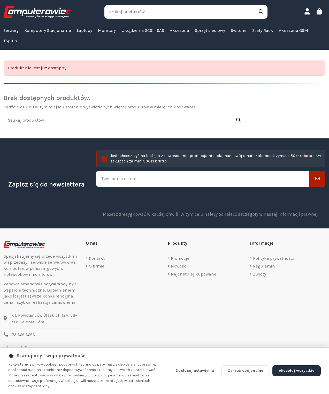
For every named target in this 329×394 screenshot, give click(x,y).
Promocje (180, 258)
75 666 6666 (23, 334)
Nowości (179, 266)
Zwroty (259, 274)
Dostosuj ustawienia (195, 370)
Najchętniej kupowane (193, 274)
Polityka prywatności (273, 258)
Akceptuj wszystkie (296, 370)
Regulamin (264, 266)
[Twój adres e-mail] (203, 179)
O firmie (96, 266)
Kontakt (97, 258)
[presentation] (210, 199)
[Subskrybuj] (317, 179)
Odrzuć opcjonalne (245, 370)
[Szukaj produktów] (260, 12)
